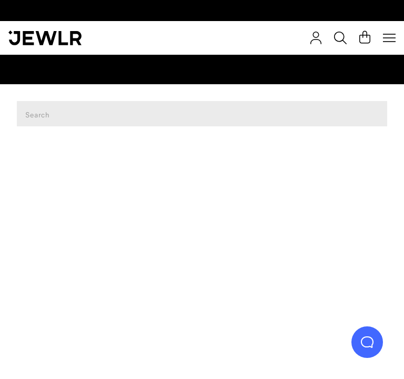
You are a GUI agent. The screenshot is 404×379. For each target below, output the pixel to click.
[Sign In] (315, 38)
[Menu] (389, 38)
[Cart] (364, 38)
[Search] (340, 38)
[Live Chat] (367, 342)
